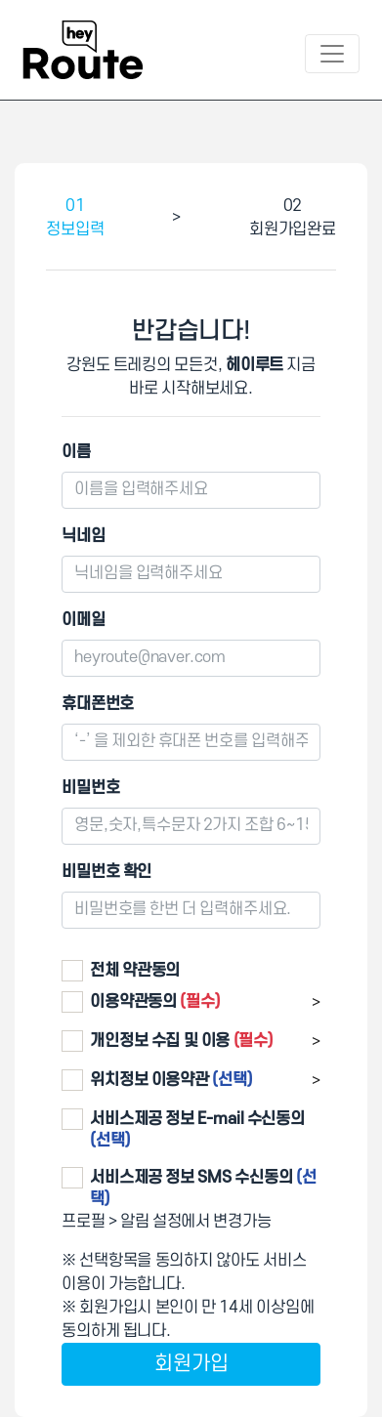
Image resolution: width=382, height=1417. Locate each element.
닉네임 (84, 536)
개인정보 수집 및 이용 (182, 1041)
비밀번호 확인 (106, 872)
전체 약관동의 (135, 970)
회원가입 (191, 1364)
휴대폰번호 (98, 704)
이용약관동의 (155, 1002)
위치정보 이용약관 (171, 1080)
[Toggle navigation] (332, 53)
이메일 (84, 620)
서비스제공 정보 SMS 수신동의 (203, 1188)
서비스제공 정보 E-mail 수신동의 (197, 1129)
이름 (76, 452)
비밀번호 (90, 788)
